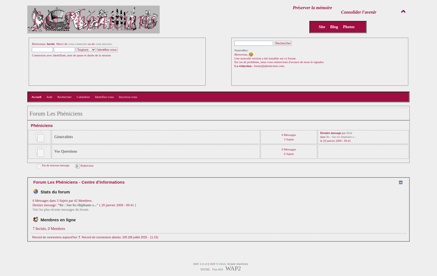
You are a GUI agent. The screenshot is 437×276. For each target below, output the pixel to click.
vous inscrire (104, 43)
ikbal (349, 133)
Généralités (63, 137)
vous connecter (77, 43)
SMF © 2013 (217, 263)
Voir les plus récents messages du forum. (61, 210)
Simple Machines (237, 263)
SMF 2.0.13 (200, 263)
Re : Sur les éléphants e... (341, 136)
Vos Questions (65, 151)
